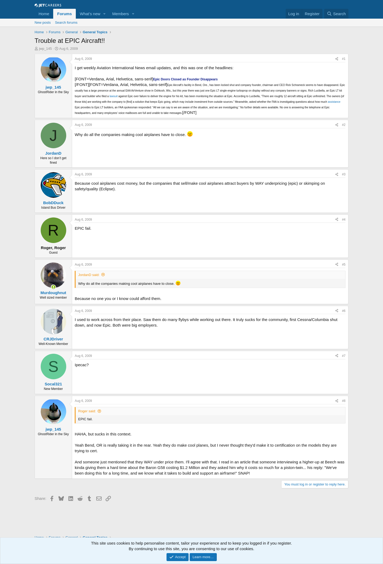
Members (120, 13)
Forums (64, 13)
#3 (343, 174)
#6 (343, 311)
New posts (43, 22)
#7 (343, 356)
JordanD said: (88, 275)
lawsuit (114, 96)
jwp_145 (45, 49)
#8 (343, 401)
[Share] (336, 59)
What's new (90, 13)
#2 (343, 125)
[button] (104, 14)
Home (44, 13)
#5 (343, 264)
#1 (343, 59)
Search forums (66, 22)
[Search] (336, 14)
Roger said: (87, 411)
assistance (334, 101)
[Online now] (53, 287)
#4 (343, 219)
